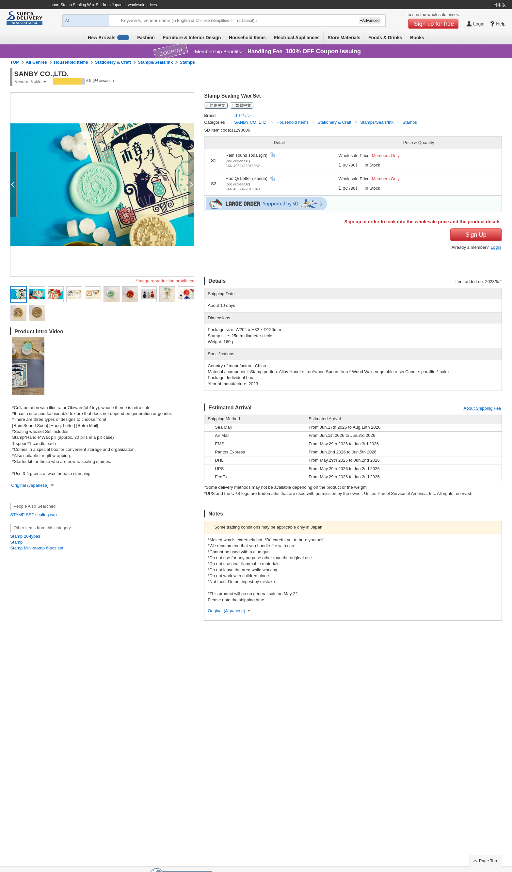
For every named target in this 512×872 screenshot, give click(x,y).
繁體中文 (243, 105)
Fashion (146, 37)
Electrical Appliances (296, 37)
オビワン (242, 115)
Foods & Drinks (385, 37)
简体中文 (217, 105)
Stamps (187, 62)
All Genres (36, 62)
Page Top (488, 860)
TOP (14, 62)
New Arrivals (108, 37)
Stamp (16, 542)
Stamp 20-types (25, 536)
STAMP (17, 514)
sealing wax (46, 514)
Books (417, 37)
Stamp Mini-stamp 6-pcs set (36, 548)
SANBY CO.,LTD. (251, 122)
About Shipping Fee (482, 408)
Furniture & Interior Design (192, 37)
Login (496, 247)
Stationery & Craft (113, 62)
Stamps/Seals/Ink (155, 62)
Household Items (247, 37)
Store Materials (344, 37)
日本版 (499, 4)
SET (30, 514)
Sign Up (476, 234)
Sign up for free (434, 24)
